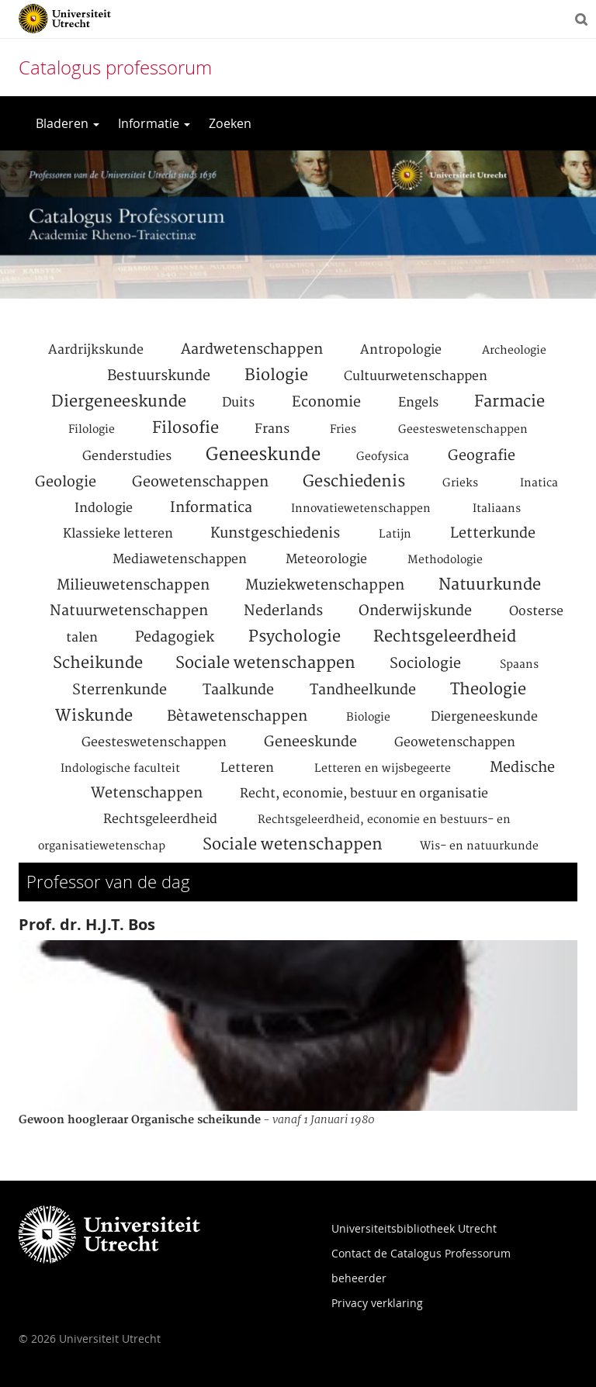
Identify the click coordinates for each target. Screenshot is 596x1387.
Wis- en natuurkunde (479, 846)
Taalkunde (238, 690)
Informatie (154, 123)
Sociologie (425, 664)
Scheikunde (98, 663)
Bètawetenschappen (237, 716)
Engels (418, 402)
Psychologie (294, 637)
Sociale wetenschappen (265, 663)
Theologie (488, 690)
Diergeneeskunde (118, 402)
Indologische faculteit (120, 769)
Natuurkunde (489, 585)
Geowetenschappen (200, 482)
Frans (272, 429)
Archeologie (514, 351)
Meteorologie (326, 559)
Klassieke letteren (118, 533)
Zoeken (230, 123)
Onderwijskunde (415, 611)
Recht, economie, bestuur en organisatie (364, 793)
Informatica (211, 508)
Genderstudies (127, 456)
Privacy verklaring (377, 1302)
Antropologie (401, 350)
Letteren (247, 768)
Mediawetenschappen (180, 559)
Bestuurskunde (158, 376)
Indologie (103, 508)
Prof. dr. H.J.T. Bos (87, 924)
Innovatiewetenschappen (361, 509)
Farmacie (509, 402)
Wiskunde (94, 716)
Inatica (539, 483)
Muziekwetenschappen (324, 585)
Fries (343, 430)
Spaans (519, 665)
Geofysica (382, 457)
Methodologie (445, 560)
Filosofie (185, 428)
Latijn (395, 534)
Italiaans (497, 509)
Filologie (91, 430)
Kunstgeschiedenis (275, 533)
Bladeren (67, 123)
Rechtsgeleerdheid (444, 637)
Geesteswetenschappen (463, 430)
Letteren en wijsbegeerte (382, 769)
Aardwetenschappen (252, 349)
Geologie (65, 482)
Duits (238, 402)
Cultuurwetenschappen (415, 376)
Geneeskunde (263, 454)
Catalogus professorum (115, 67)
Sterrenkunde (119, 690)
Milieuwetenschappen (133, 585)
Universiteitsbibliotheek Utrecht (414, 1228)
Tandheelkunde (363, 690)
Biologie (276, 375)
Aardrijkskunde (96, 350)
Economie (326, 402)
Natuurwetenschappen (129, 611)
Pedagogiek (174, 637)
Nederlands (283, 611)
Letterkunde (492, 533)
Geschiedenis (354, 482)
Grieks (460, 483)
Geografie (481, 456)
